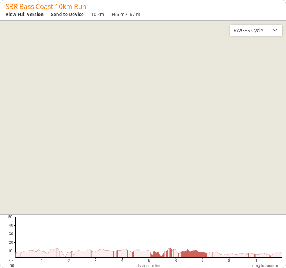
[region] (143, 117)
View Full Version (25, 14)
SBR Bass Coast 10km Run (46, 6)
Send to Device (67, 14)
